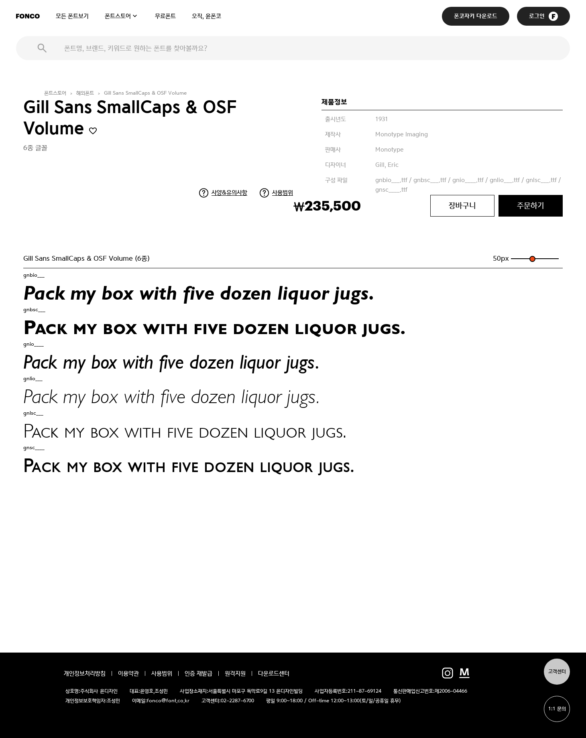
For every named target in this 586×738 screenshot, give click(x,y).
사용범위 (282, 192)
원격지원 (235, 673)
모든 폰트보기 (72, 16)
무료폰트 (165, 16)
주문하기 (530, 205)
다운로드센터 (273, 673)
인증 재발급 (198, 673)
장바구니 (462, 205)
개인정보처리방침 (85, 673)
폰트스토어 (118, 16)
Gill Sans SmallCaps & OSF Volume (145, 93)
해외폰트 (85, 93)
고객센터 (557, 672)
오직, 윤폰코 (206, 16)
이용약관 (128, 673)
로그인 (543, 16)
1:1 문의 (557, 709)
